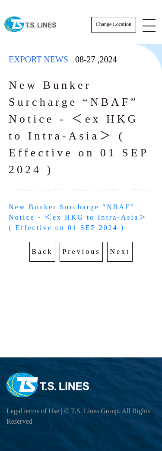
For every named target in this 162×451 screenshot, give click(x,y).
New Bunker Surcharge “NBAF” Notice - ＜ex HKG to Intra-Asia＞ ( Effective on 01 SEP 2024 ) (79, 217)
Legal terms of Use (32, 411)
